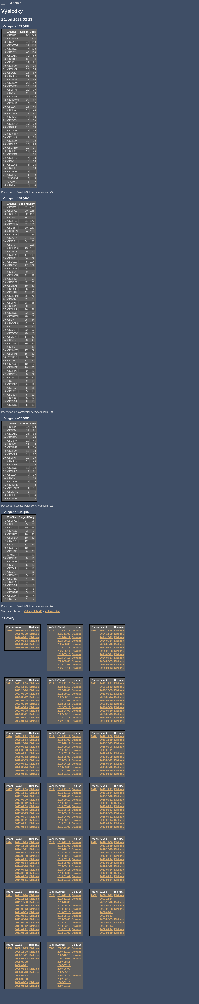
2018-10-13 (106, 743)
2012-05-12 (106, 866)
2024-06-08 (106, 651)
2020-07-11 (21, 753)
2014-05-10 (21, 866)
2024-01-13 (106, 668)
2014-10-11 (21, 849)
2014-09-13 (21, 852)
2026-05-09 (21, 634)
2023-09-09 (21, 693)
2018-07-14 (106, 753)
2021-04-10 (106, 710)
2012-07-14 (106, 859)
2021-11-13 (106, 687)
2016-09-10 (64, 799)
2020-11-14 (21, 740)
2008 (9, 948)
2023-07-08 (21, 700)
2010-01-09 (64, 933)
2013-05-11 (64, 866)
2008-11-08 (21, 951)
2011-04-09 (21, 922)
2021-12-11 (106, 683)
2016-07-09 (64, 806)
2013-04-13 (64, 869)
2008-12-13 (21, 948)
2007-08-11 (64, 962)
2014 (9, 842)
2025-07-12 (64, 647)
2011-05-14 (21, 919)
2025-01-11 (64, 668)
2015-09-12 (106, 799)
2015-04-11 (106, 816)
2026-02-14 (21, 644)
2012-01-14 (106, 880)
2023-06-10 (21, 704)
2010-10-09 (64, 902)
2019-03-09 (64, 767)
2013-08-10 (64, 856)
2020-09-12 (21, 746)
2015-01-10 (106, 827)
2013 (52, 842)
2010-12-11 (64, 895)
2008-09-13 (21, 958)
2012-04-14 (106, 869)
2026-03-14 (21, 640)
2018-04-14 (106, 763)
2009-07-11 (106, 912)
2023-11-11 (21, 687)
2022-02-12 (64, 717)
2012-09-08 (106, 852)
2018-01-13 (106, 774)
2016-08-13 (64, 803)
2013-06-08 (64, 863)
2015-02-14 (106, 823)
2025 (52, 630)
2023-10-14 (21, 690)
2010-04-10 (64, 922)
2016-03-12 (64, 820)
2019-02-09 (64, 770)
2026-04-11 (21, 637)
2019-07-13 (64, 753)
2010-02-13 (64, 929)
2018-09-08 (106, 746)
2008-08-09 (21, 962)
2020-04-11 (21, 763)
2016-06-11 (64, 810)
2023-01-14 (21, 721)
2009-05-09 (106, 919)
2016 (52, 789)
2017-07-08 (21, 806)
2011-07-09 (21, 912)
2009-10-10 (106, 902)
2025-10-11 (64, 637)
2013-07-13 (64, 859)
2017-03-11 (21, 820)
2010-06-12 (64, 915)
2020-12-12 (21, 736)
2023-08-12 (21, 697)
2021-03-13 (106, 714)
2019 (52, 736)
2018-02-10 (106, 770)
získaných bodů (33, 611)
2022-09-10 (64, 693)
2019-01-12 (64, 774)
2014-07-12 (21, 859)
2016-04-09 (64, 816)
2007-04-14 (64, 975)
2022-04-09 (64, 710)
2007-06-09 (64, 968)
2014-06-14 (21, 863)
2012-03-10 (106, 873)
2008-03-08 (21, 979)
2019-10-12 (64, 743)
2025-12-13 (64, 630)
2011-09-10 (21, 905)
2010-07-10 (64, 912)
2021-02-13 (106, 717)
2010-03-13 (64, 926)
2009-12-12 (106, 895)
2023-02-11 (21, 717)
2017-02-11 (21, 823)
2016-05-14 (64, 813)
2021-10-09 (106, 690)
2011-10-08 (21, 902)
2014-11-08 (21, 845)
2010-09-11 (64, 905)
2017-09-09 (21, 799)
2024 (94, 630)
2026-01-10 (21, 647)
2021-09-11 (106, 693)
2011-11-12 (21, 898)
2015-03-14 (106, 820)
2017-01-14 (21, 827)
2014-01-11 (21, 880)
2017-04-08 (21, 816)
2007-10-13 (64, 955)
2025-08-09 (64, 644)
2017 (9, 789)
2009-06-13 (106, 915)
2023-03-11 (21, 714)
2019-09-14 (64, 746)
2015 (94, 789)
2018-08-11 (106, 750)
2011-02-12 (21, 929)
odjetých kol (52, 611)
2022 (52, 683)
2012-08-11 (106, 856)
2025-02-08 (64, 664)
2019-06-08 (64, 757)
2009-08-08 (106, 909)
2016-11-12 (64, 793)
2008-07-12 (21, 965)
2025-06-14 (64, 651)
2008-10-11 (21, 955)
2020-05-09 (21, 760)
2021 (94, 683)
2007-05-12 (64, 972)
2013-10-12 (64, 849)
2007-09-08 (64, 958)
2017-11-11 (21, 793)
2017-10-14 (21, 796)
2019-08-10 (64, 750)
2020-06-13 (21, 757)
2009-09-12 (106, 905)
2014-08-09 (21, 856)
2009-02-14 (106, 929)
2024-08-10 (106, 644)
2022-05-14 (64, 707)
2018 (94, 736)
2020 (9, 736)
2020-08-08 (21, 750)
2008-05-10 (21, 972)
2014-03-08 (21, 873)
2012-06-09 (106, 863)
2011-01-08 (21, 933)
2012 (94, 842)
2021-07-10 (106, 700)
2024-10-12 (106, 637)
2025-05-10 (64, 654)
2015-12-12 (106, 789)
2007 (52, 948)
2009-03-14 (106, 926)
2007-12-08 (64, 948)
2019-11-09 (64, 740)
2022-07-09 (64, 700)
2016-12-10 (64, 789)
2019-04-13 (64, 763)
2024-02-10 (106, 664)
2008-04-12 (21, 975)
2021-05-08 (106, 707)
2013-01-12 (64, 880)
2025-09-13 (64, 640)
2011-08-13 (21, 909)
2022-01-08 (64, 721)
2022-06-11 (64, 704)
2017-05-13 (21, 813)
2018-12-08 (106, 736)
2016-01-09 (64, 827)
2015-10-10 (106, 796)
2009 (94, 895)
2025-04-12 (64, 657)
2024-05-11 (106, 654)
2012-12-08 (106, 842)
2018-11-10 (106, 740)
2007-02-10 (64, 982)
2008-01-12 (21, 985)
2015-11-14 (106, 793)
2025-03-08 (64, 661)
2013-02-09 (64, 876)
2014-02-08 (21, 876)
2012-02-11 (106, 876)
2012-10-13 (106, 849)
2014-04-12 (21, 869)
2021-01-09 (106, 721)
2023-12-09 (21, 683)
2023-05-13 (21, 707)
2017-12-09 (21, 789)
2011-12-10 (21, 895)
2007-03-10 (64, 979)
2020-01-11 (21, 774)
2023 (9, 683)
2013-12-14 (64, 842)
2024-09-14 (106, 640)
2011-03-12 (21, 926)
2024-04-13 (106, 657)
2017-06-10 (21, 810)
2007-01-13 (64, 985)
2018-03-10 (106, 767)
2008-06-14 (21, 968)
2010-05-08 (64, 919)
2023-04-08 (21, 710)
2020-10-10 (21, 743)
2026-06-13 (21, 630)
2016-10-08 (64, 796)
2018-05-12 (106, 760)
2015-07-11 (106, 806)
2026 (9, 630)
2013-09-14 (64, 852)
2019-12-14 (64, 736)
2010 (52, 895)
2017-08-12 (21, 803)
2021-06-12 (106, 704)
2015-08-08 (106, 803)
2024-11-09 (106, 634)
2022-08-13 (64, 697)
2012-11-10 (106, 845)
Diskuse (34, 630)
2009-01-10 (106, 933)
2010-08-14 (64, 909)
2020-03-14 (21, 767)
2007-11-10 (64, 951)
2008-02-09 (21, 982)
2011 (9, 895)
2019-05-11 (64, 760)
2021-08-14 (106, 697)
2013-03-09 (64, 873)
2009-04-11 (106, 922)
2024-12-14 (106, 630)
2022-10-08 (64, 690)
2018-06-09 (106, 757)
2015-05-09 (106, 813)
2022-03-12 (64, 714)
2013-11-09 (64, 845)
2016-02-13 (64, 823)
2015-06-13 (106, 810)
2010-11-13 (64, 898)
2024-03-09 (106, 661)
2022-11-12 (64, 687)
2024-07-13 (106, 647)
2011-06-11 (21, 915)
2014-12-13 (21, 842)
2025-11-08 (64, 634)
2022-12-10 (64, 683)
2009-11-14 (106, 898)
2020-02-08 (21, 770)
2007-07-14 (64, 965)
